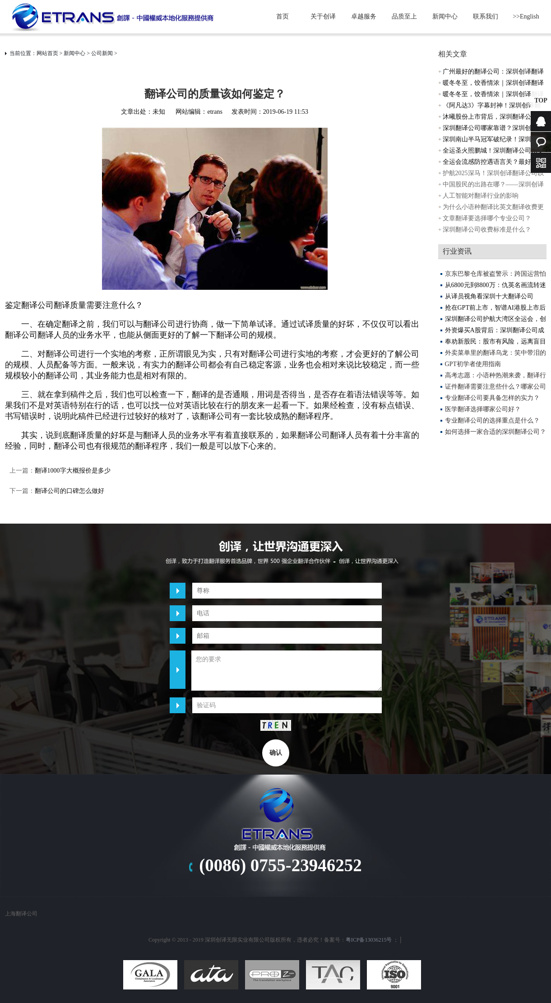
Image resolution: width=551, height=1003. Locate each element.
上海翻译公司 (21, 913)
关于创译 (323, 16)
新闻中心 (445, 16)
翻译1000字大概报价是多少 (73, 470)
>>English (526, 16)
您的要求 (286, 670)
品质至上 (404, 16)
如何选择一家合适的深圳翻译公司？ (495, 431)
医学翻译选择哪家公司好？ (483, 409)
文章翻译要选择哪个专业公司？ (487, 218)
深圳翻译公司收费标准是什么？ (487, 229)
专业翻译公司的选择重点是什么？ (492, 420)
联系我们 (485, 16)
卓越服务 (363, 16)
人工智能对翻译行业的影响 (481, 195)
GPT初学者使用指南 (473, 364)
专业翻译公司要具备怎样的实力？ (492, 398)
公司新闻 (102, 53)
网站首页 (47, 53)
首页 (282, 16)
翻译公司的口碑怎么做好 (69, 491)
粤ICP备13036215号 (369, 940)
